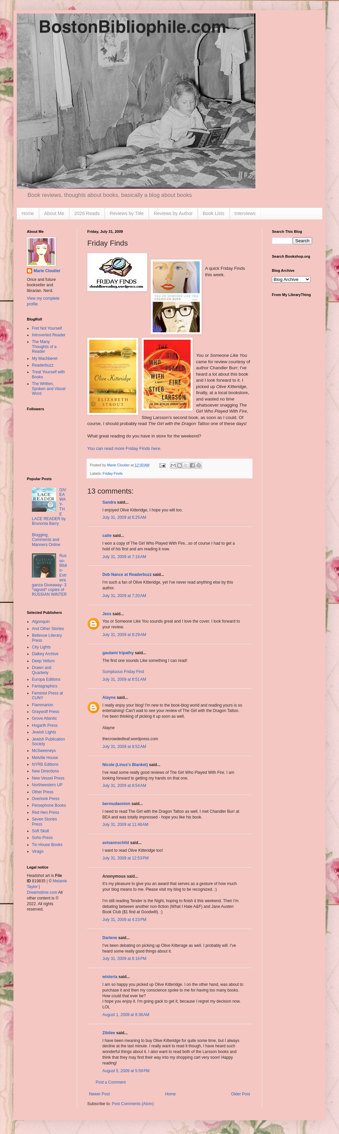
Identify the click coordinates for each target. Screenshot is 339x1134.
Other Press (42, 792)
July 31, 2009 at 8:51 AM (124, 679)
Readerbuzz (43, 365)
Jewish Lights (44, 732)
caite (106, 535)
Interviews (245, 213)
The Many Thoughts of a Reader (44, 346)
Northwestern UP (47, 785)
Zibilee (108, 1033)
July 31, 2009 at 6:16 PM (124, 958)
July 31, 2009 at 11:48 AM (125, 824)
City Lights (41, 647)
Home (27, 213)
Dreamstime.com (42, 892)
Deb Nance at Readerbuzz (127, 574)
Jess (106, 614)
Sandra (109, 502)
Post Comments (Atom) (133, 1103)
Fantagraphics (44, 686)
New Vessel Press (48, 778)
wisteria (109, 976)
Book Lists (214, 213)
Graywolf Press (45, 711)
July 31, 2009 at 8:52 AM (124, 746)
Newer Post (99, 1094)
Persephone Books (49, 805)
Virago (37, 851)
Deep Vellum (43, 661)
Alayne (108, 697)
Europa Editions (46, 679)
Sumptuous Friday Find (123, 671)
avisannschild (115, 842)
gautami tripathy (118, 652)
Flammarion (42, 705)
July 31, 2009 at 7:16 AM (124, 556)
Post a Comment (111, 1082)
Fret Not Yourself (47, 328)
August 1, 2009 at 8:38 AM (125, 1014)
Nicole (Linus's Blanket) (125, 764)
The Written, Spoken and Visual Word (48, 388)
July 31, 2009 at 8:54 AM (124, 785)
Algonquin (41, 621)
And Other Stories (48, 628)
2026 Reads (87, 213)
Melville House (45, 757)
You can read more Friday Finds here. (124, 448)
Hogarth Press (45, 725)
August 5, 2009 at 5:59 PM (125, 1070)
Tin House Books (47, 844)
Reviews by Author (173, 213)
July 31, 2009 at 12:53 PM (125, 858)
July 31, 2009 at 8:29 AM (124, 634)
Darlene (109, 937)
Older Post (240, 1094)
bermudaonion (116, 803)
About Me (54, 213)
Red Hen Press (45, 812)
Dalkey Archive (45, 654)
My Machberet (44, 358)
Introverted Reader (48, 335)
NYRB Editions (45, 764)
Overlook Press (45, 798)
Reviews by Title (127, 213)
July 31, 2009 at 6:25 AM (124, 517)
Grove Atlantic (44, 718)
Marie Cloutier (47, 270)
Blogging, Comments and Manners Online (46, 540)
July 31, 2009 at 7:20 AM (124, 595)
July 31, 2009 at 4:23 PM (124, 919)
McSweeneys (44, 750)
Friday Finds (113, 473)
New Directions (45, 771)
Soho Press (42, 837)
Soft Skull (40, 831)
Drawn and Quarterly (41, 670)
